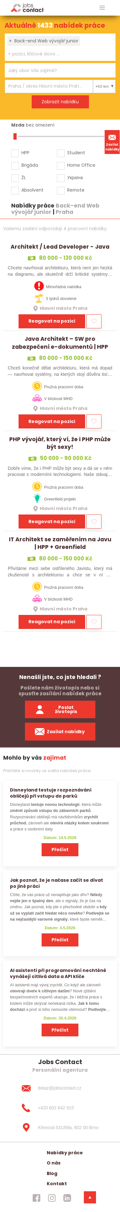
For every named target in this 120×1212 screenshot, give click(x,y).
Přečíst (60, 849)
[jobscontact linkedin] (67, 1198)
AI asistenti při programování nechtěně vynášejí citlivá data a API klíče (58, 973)
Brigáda (29, 165)
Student (76, 153)
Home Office (81, 165)
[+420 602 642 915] (60, 1107)
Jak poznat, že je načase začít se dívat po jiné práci (56, 883)
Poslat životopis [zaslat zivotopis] (56, 709)
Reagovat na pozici (51, 321)
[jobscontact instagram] (52, 1198)
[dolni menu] (90, 1197)
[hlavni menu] (102, 8)
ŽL (23, 177)
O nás (53, 1163)
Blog (52, 1173)
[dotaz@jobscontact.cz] (60, 1088)
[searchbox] (56, 54)
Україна (75, 177)
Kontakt (57, 1183)
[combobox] (60, 47)
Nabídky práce (65, 1153)
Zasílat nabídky (112, 141)
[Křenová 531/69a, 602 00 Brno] (60, 1127)
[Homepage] (27, 7)
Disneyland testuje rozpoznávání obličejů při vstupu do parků (51, 793)
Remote (75, 190)
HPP (25, 153)
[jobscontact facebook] (36, 1198)
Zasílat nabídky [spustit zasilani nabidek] (60, 731)
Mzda (17, 125)
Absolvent (32, 190)
